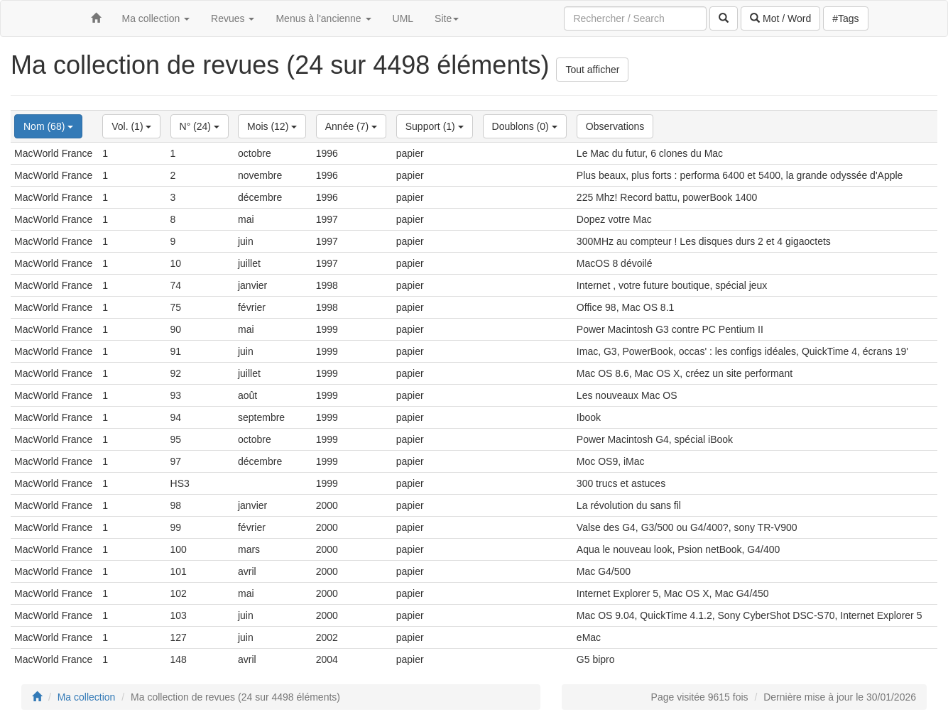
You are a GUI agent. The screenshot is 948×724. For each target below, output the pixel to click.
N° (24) (199, 126)
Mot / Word (780, 18)
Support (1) (434, 126)
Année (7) (351, 126)
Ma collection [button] (156, 18)
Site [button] (447, 18)
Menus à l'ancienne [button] (323, 18)
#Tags (845, 18)
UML (403, 18)
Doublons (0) (524, 126)
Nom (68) (48, 126)
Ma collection (87, 697)
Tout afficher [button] (592, 69)
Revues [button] (232, 18)
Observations (615, 126)
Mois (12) (272, 126)
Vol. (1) (131, 126)
